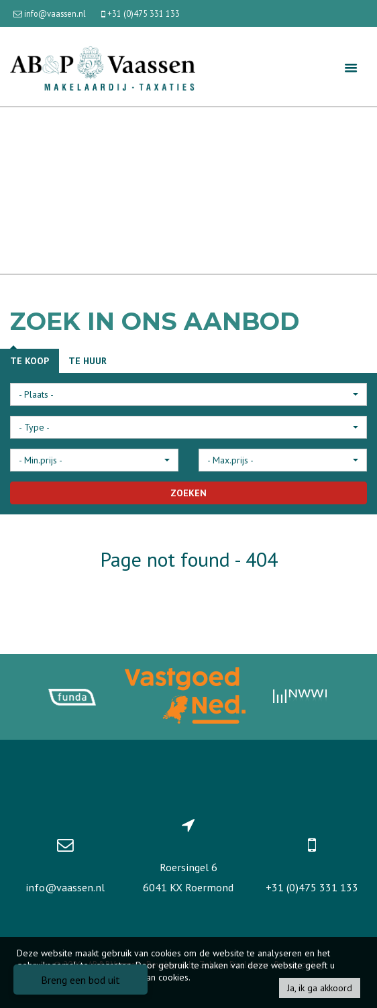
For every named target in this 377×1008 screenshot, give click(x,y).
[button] (188, 394)
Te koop (29, 361)
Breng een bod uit (80, 980)
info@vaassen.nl (65, 887)
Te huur (87, 361)
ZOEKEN (188, 493)
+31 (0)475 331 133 (312, 887)
